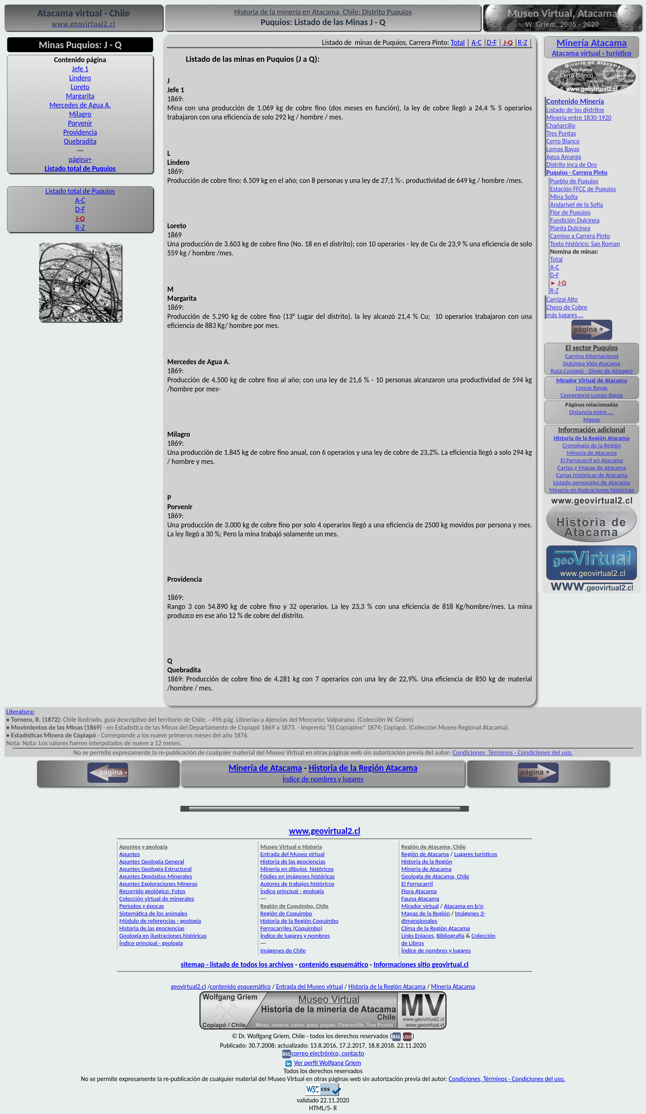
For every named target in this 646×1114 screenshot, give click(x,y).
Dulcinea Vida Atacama (591, 363)
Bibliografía (451, 935)
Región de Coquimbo (286, 913)
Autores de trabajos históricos (297, 883)
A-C (80, 200)
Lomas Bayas (562, 149)
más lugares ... (564, 315)
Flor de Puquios (570, 212)
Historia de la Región (426, 861)
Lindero (80, 77)
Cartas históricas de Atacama (591, 475)
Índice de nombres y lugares (323, 779)
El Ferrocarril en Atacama (592, 460)
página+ (80, 159)
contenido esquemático (333, 964)
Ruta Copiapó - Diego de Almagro (591, 370)
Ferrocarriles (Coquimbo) (291, 928)
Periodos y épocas (141, 906)
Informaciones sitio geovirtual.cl (421, 964)
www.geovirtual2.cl (324, 831)
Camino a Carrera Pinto (580, 236)
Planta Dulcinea (570, 228)
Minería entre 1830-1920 (578, 118)
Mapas (591, 419)
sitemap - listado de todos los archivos (237, 964)
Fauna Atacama (420, 898)
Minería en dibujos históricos (297, 869)
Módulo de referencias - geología (160, 920)
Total (458, 42)
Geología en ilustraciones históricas (163, 935)
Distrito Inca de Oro (571, 165)
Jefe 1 (80, 68)
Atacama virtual (576, 53)
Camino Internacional (591, 356)
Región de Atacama (425, 854)
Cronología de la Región (591, 445)
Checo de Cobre (566, 307)
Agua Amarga (563, 157)
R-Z (80, 227)
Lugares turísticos (475, 854)
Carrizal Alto (562, 299)
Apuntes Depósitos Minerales (155, 876)
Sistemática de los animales (153, 913)
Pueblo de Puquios (574, 181)
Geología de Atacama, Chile (435, 876)
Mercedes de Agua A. (80, 105)
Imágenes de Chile (283, 950)
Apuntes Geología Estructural (155, 869)
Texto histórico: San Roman (585, 244)
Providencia (80, 132)
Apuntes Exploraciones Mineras (158, 883)
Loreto (80, 86)
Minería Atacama (592, 43)
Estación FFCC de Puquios (583, 189)
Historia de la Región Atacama (592, 438)
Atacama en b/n (464, 906)
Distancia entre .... (591, 412)
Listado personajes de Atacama (591, 482)
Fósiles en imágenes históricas (297, 876)
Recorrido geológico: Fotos (152, 891)
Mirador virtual (420, 906)
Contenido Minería (575, 101)
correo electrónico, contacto (327, 1053)
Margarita (80, 96)
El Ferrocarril (417, 883)
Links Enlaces (417, 935)
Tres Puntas (561, 133)
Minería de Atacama (591, 452)
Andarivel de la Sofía (576, 204)
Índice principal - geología (151, 943)
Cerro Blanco (562, 141)
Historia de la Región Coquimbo (299, 920)
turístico (618, 53)
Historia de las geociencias (152, 928)
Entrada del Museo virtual (292, 854)
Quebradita (80, 141)
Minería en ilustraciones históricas (591, 490)
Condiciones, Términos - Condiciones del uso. (512, 752)
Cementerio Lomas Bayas (592, 395)
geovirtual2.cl (188, 986)
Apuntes (129, 854)
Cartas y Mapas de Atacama (591, 467)
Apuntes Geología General (152, 861)
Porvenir (80, 123)
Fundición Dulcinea (574, 220)
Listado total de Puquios (80, 191)
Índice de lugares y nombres (295, 935)
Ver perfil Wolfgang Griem (323, 1063)
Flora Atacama (419, 891)
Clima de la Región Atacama (435, 928)
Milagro (80, 114)
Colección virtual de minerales (156, 898)
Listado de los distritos (575, 110)
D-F (80, 209)
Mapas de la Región (425, 913)
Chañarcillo (560, 125)
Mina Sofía (564, 197)
